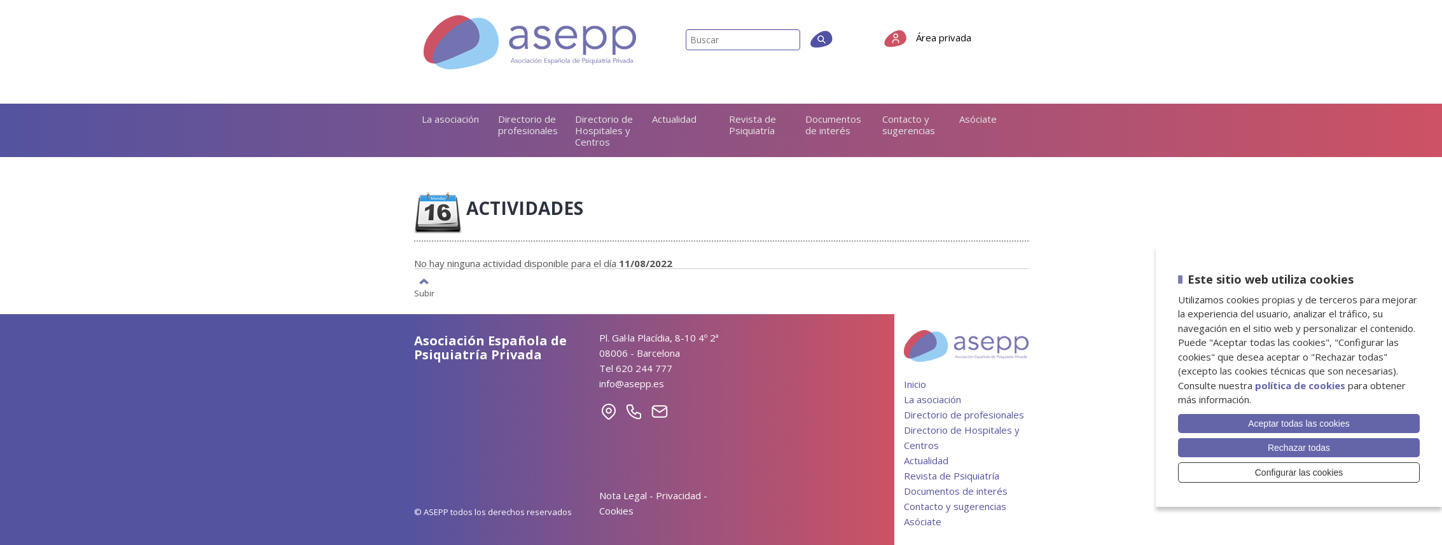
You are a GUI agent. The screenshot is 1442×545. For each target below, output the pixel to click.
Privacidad (678, 495)
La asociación (450, 119)
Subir (424, 292)
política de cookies (1300, 385)
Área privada (943, 37)
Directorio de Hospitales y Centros (604, 130)
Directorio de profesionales (528, 124)
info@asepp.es (631, 383)
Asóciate (978, 119)
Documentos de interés (833, 124)
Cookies (616, 510)
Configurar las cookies (1299, 472)
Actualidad (674, 119)
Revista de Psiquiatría (752, 124)
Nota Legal (623, 495)
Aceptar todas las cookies (1299, 423)
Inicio (915, 384)
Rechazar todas (1299, 448)
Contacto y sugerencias (908, 124)
